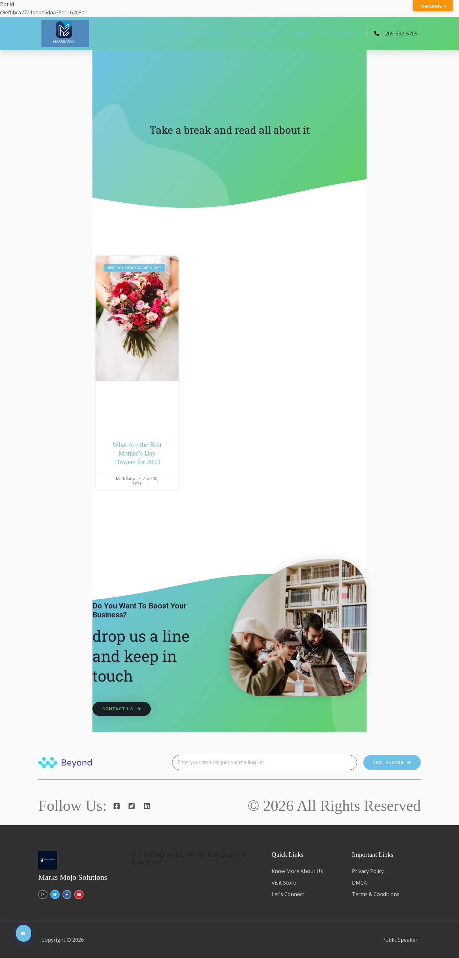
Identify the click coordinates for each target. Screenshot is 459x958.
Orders (179, 33)
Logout (300, 33)
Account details (259, 33)
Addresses (214, 33)
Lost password (340, 33)
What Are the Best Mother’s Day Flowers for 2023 (137, 453)
